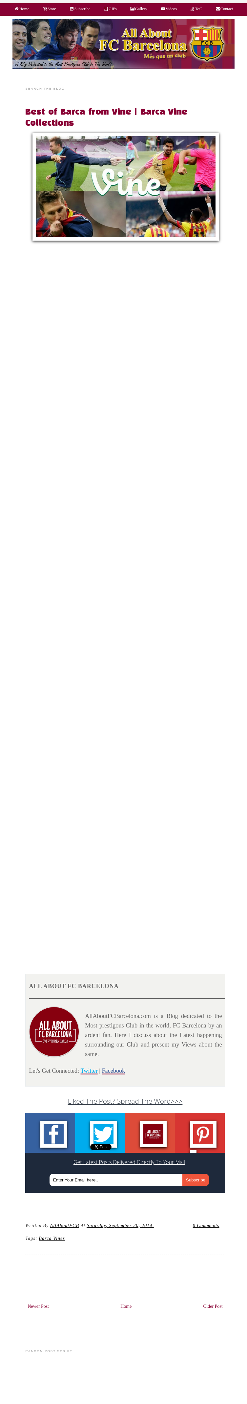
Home (126, 1306)
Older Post (212, 1306)
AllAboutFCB (64, 1225)
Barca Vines (52, 1238)
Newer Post (38, 1306)
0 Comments (206, 1225)
